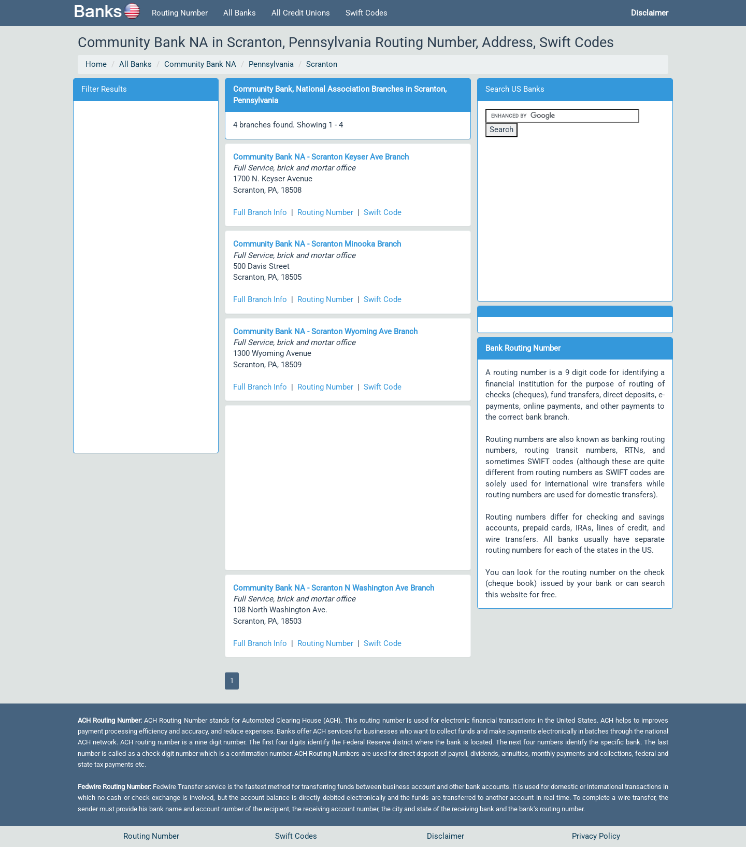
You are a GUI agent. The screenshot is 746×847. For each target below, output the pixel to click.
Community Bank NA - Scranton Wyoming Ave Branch (325, 331)
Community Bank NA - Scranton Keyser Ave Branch (321, 157)
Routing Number (180, 13)
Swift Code (382, 212)
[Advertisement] (145, 275)
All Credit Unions (300, 13)
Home (96, 64)
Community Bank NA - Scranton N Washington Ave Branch (333, 588)
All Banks (239, 13)
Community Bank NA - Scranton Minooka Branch (317, 244)
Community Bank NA (200, 64)
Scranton (321, 64)
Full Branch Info (260, 212)
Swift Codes (367, 13)
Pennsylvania (271, 64)
